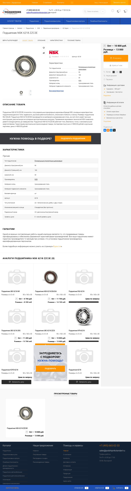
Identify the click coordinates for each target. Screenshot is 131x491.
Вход (95, 2)
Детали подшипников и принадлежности (10, 457)
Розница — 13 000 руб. (56, 334)
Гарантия (57, 236)
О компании (47, 2)
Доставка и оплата (69, 452)
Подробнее (107, 95)
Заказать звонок (119, 2)
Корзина (120, 488)
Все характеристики (56, 91)
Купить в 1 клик (115, 65)
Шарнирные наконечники (11, 473)
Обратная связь (11, 488)
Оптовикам (67, 456)
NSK (80, 81)
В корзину (115, 58)
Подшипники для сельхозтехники (14, 466)
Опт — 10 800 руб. (56, 330)
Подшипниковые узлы (52, 21)
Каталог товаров (14, 21)
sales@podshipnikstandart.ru (37, 13)
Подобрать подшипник (73, 139)
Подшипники (34, 21)
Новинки (36, 441)
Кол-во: (108, 72)
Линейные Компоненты (98, 21)
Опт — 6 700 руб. (23, 291)
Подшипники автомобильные (12, 462)
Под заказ (108, 79)
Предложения (67, 467)
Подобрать (50, 358)
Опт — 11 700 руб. (56, 291)
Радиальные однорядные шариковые (48, 162)
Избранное (100, 488)
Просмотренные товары (65, 383)
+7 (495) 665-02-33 (33, 10)
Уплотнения (6, 470)
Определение (16, 2)
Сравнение (79, 488)
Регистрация (103, 2)
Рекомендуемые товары (41, 452)
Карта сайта (67, 471)
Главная (35, 2)
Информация (67, 460)
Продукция (66, 463)
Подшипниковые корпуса (75, 21)
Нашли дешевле (110, 75)
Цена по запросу (92, 291)
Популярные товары (39, 444)
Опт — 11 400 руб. (23, 330)
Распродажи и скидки (40, 448)
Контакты (60, 2)
